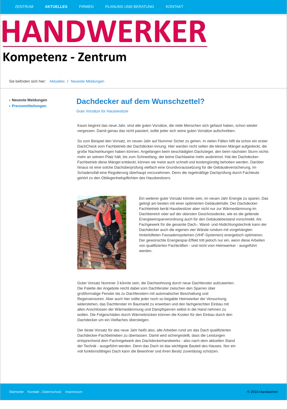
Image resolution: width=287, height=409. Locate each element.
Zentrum (24, 6)
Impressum (73, 391)
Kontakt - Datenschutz (45, 391)
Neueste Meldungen (88, 81)
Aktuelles (56, 6)
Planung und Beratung (129, 6)
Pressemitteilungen (29, 106)
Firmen (86, 6)
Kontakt (174, 6)
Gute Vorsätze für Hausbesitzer (102, 111)
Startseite (16, 391)
